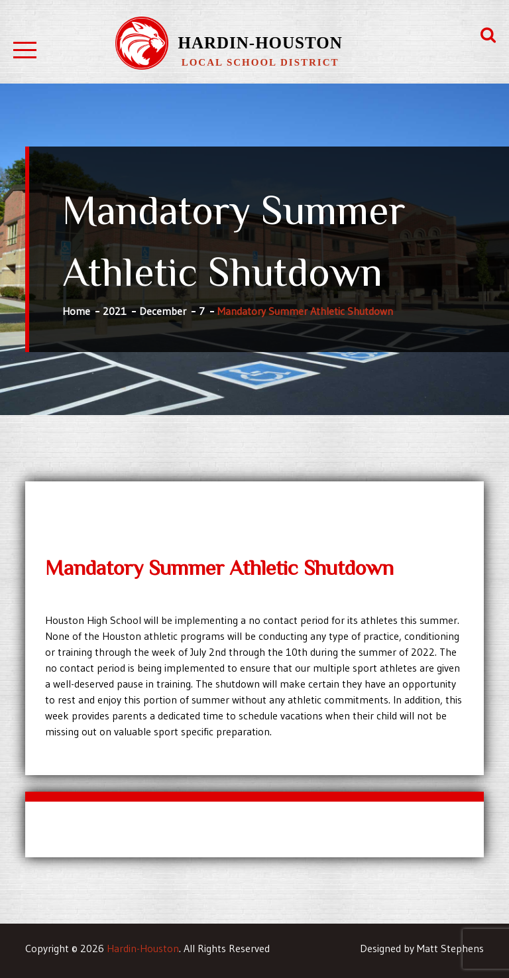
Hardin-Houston (260, 43)
